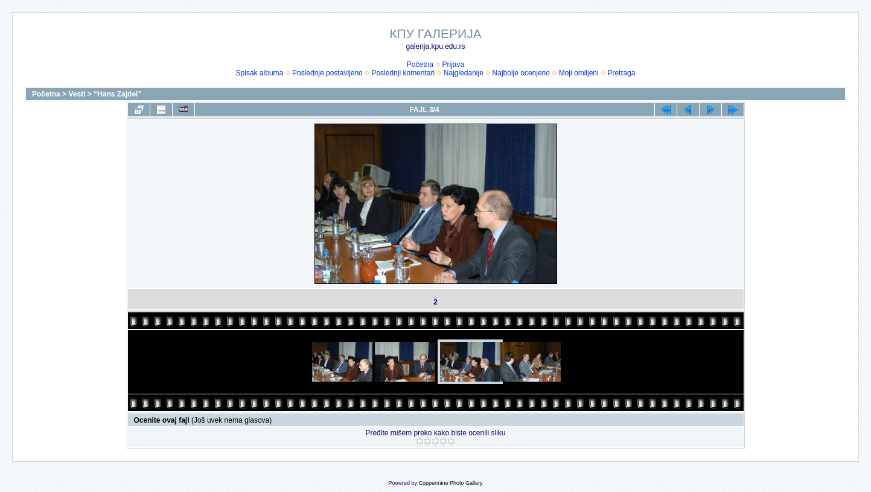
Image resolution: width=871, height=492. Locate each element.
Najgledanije (463, 73)
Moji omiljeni (579, 73)
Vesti (76, 94)
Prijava (453, 64)
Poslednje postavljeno (327, 73)
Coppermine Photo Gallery (450, 483)
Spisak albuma (260, 73)
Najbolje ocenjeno (521, 73)
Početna (420, 64)
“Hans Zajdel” (117, 94)
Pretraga (621, 73)
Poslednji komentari (403, 73)
